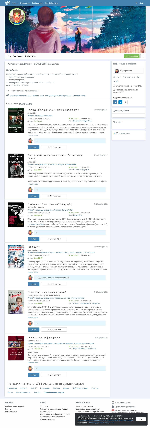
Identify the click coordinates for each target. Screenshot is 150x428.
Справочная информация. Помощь (54, 409)
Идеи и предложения (84, 406)
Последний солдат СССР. (82, 121)
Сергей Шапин (98, 412)
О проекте (44, 406)
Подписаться (131, 56)
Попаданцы (38, 164)
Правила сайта (46, 412)
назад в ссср (38, 95)
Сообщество (37, 3)
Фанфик (57, 210)
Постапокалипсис (23, 392)
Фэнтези (23, 388)
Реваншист (34, 246)
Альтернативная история (54, 164)
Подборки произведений (14, 406)
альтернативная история (20, 95)
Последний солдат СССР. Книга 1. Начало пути (53, 109)
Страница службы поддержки (88, 409)
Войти (142, 3)
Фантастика (12, 388)
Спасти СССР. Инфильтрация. (44, 337)
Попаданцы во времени (43, 116)
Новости (8, 409)
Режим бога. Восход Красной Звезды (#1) (50, 204)
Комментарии (30, 56)
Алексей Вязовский (36, 207)
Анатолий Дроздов (36, 250)
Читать (33, 147)
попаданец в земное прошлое (58, 95)
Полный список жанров (54, 392)
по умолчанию (25, 103)
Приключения (70, 164)
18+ (113, 410)
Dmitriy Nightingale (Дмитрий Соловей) (44, 295)
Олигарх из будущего (81, 170)
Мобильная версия (121, 402)
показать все (33, 135)
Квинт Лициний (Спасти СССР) (84, 348)
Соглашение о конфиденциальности (54, 414)
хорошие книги (79, 95)
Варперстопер (126, 71)
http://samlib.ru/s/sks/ (36, 224)
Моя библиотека (51, 3)
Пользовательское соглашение (52, 417)
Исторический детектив (63, 343)
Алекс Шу (32, 113)
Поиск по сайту (11, 412)
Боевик (66, 388)
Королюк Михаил (35, 341)
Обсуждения (25, 3)
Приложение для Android (123, 406)
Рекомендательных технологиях (101, 423)
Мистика (94, 388)
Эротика (56, 388)
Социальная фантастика (85, 253)
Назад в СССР (67, 210)
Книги (15, 3)
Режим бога (77, 215)
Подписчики (17, 56)
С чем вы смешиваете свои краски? (47, 292)
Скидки (119, 122)
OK (141, 419)
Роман (30, 116)
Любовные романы (80, 388)
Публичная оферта (48, 419)
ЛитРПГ (33, 388)
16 (117, 81)
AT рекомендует (123, 133)
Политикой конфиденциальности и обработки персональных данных (105, 420)
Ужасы (10, 392)
